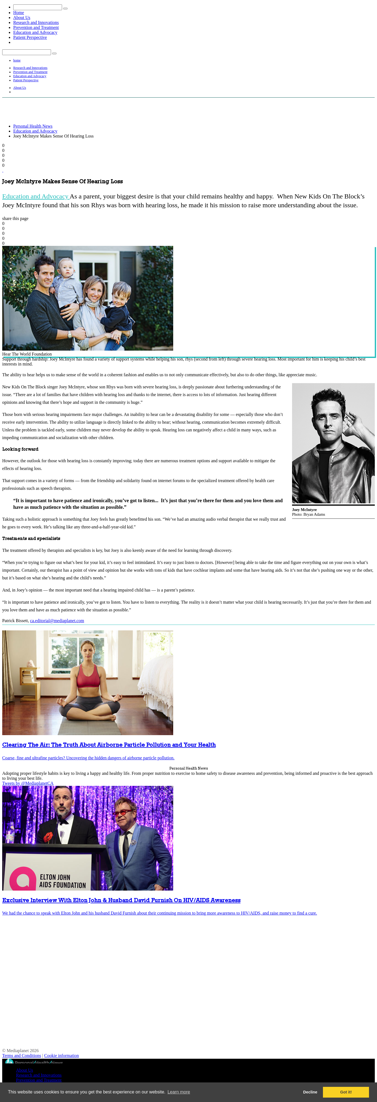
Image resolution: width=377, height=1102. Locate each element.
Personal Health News (32, 126)
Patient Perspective (30, 37)
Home (18, 12)
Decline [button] (310, 1092)
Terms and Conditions (21, 1055)
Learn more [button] (178, 1092)
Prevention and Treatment (36, 27)
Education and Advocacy (35, 32)
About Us (21, 17)
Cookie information (61, 1055)
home (17, 60)
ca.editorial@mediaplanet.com (57, 620)
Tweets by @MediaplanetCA (28, 783)
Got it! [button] (346, 1092)
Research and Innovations (36, 22)
